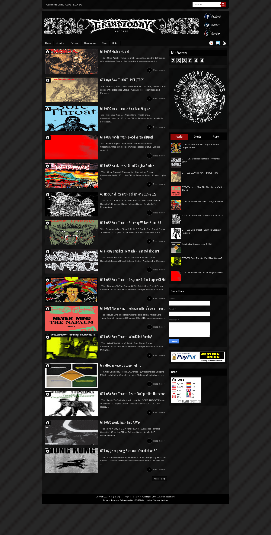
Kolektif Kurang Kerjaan (158, 531)
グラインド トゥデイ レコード (126, 527)
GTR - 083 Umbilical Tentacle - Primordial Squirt (112, 266)
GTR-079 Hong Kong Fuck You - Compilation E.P (111, 480)
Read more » (158, 72)
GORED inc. (139, 531)
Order (115, 43)
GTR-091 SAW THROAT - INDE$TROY (104, 83)
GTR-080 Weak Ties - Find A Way (102, 449)
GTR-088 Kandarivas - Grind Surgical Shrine (109, 174)
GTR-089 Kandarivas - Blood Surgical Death (109, 144)
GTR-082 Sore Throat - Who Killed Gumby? (108, 358)
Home (48, 43)
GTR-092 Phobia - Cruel (96, 52)
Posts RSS (224, 43)
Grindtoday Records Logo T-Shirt (102, 388)
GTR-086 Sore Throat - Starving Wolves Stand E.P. (113, 235)
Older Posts (159, 509)
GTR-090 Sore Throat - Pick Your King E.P (107, 113)
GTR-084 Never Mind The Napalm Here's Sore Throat (115, 327)
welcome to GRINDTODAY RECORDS (64, 5)
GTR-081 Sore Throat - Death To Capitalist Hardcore (115, 419)
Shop (104, 43)
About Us (60, 43)
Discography (90, 43)
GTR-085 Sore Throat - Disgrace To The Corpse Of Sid (116, 297)
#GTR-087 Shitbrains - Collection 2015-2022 (110, 205)
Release (74, 43)
